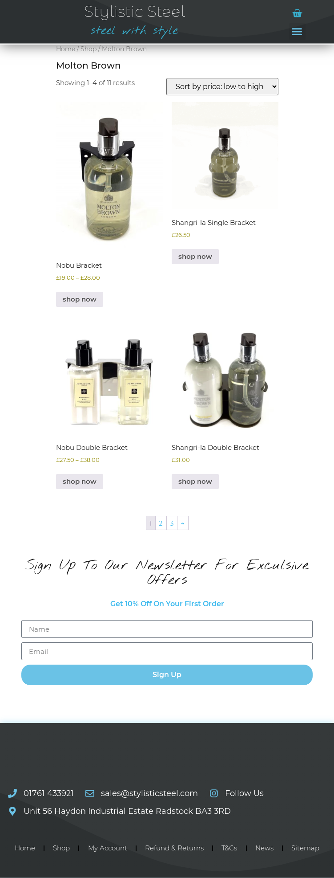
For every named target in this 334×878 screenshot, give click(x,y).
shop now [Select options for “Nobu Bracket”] (80, 299)
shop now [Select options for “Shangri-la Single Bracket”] (195, 256)
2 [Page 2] (161, 523)
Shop (88, 49)
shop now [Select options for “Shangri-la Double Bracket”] (195, 481)
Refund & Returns (174, 848)
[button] (297, 31)
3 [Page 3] (171, 523)
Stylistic (134, 12)
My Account (107, 848)
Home (65, 49)
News (264, 848)
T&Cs (229, 848)
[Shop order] (222, 86)
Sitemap (305, 848)
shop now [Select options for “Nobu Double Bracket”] (80, 481)
